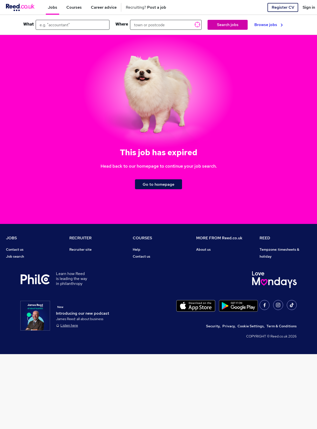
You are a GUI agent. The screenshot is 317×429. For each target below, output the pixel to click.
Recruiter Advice (83, 277)
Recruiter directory (21, 263)
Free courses (143, 284)
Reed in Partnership (276, 291)
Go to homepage (158, 184)
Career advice (17, 298)
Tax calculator (17, 305)
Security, (213, 401)
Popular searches (20, 291)
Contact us (15, 249)
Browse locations (20, 284)
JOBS (11, 238)
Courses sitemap (146, 312)
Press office (206, 263)
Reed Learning (272, 284)
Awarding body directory (153, 291)
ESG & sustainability (276, 326)
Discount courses (146, 277)
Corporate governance (214, 270)
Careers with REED (275, 298)
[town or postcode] (166, 25)
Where (121, 24)
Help (10, 319)
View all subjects (146, 270)
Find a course (144, 263)
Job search (15, 256)
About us (203, 249)
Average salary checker (25, 312)
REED (265, 238)
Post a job (77, 256)
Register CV (283, 7)
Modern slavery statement (217, 277)
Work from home (19, 270)
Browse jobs (268, 24)
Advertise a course (148, 305)
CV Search (77, 263)
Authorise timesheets (277, 263)
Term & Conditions (281, 401)
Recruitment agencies (87, 270)
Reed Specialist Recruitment (283, 277)
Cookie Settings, (251, 401)
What (28, 24)
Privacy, (229, 401)
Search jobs (227, 24)
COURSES (142, 238)
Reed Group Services (277, 270)
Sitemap (13, 333)
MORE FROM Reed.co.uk (219, 238)
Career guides (144, 298)
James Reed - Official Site (281, 305)
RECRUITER (80, 238)
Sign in (309, 7)
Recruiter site (80, 249)
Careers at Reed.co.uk (214, 256)
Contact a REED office (24, 326)
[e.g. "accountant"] (72, 25)
